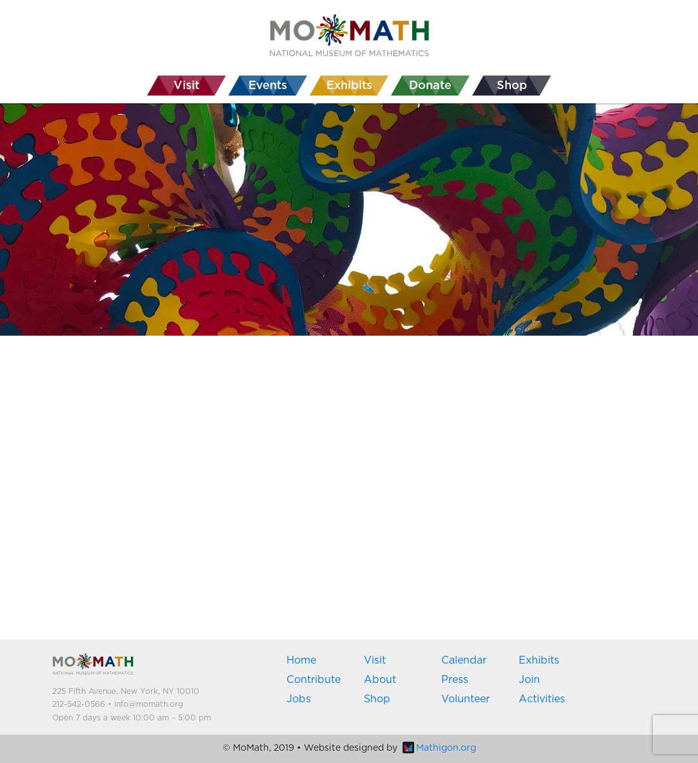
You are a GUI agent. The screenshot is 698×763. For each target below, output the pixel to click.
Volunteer (465, 699)
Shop (377, 699)
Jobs (298, 699)
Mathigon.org (439, 748)
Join (529, 680)
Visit (375, 660)
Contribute (313, 680)
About (380, 680)
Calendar (463, 660)
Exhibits (539, 660)
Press (454, 680)
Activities (542, 699)
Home (301, 660)
